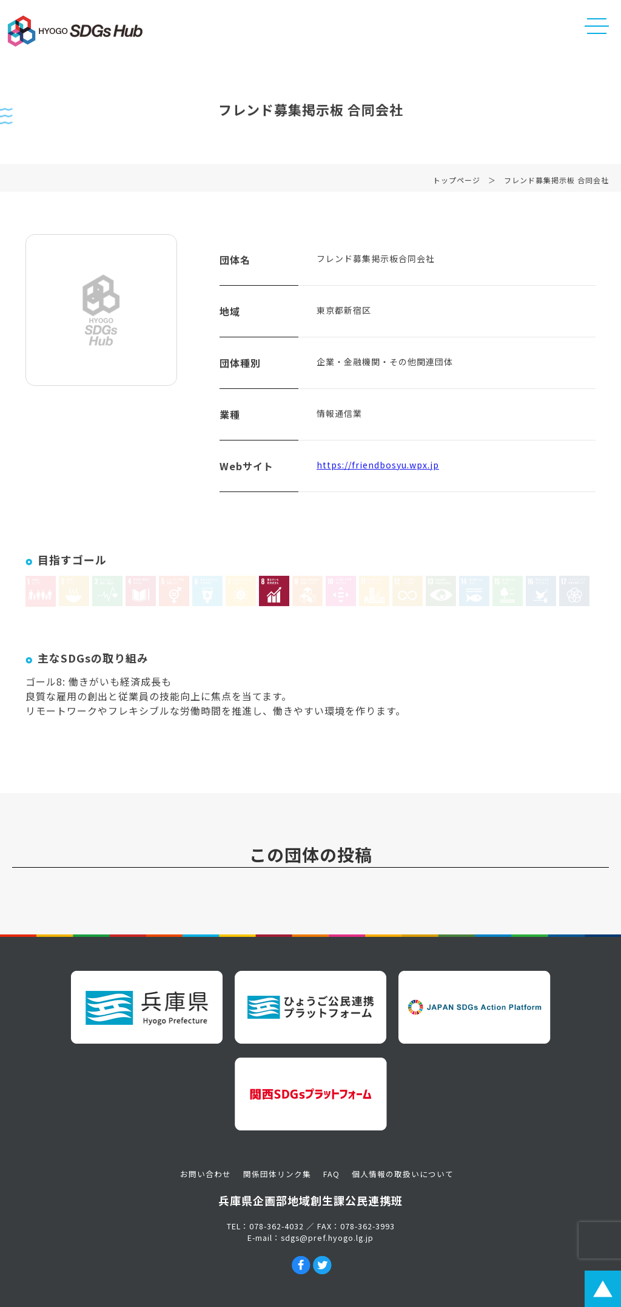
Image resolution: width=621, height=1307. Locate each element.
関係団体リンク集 (277, 1174)
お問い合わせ (205, 1174)
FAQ (331, 1174)
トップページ (456, 182)
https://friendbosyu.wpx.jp (378, 467)
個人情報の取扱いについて (403, 1174)
